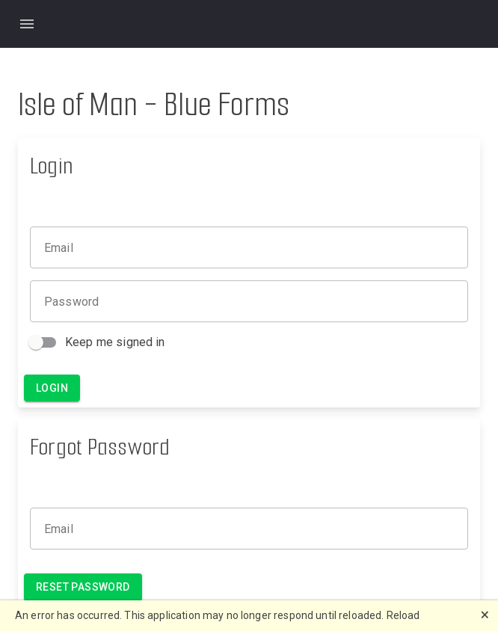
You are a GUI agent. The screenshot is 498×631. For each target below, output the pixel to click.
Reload (403, 615)
